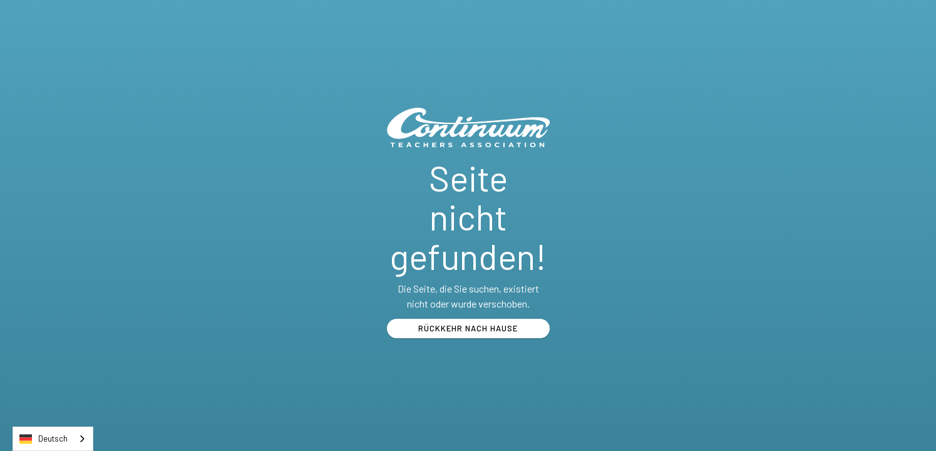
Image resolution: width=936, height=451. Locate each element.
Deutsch (43, 439)
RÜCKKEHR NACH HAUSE (468, 328)
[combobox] (53, 439)
